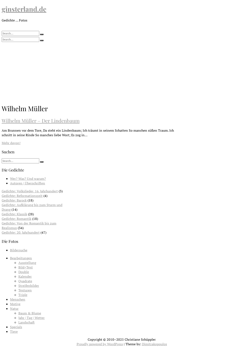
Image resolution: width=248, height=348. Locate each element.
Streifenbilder (28, 285)
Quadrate (25, 281)
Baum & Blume (29, 313)
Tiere (14, 331)
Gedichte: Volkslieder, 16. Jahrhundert (30, 191)
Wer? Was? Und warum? (28, 178)
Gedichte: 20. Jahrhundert (21, 232)
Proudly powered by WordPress (100, 344)
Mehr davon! (11, 143)
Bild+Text (25, 267)
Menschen (17, 299)
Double (23, 272)
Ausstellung (27, 262)
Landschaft (26, 322)
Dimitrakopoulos (154, 344)
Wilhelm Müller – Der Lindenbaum (41, 120)
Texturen (25, 290)
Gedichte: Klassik (14, 214)
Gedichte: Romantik (16, 218)
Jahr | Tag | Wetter (31, 317)
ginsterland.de (24, 8)
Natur (14, 308)
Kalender (25, 276)
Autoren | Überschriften (27, 183)
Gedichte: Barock (14, 200)
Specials (16, 327)
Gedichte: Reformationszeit (22, 195)
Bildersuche (18, 250)
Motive (15, 304)
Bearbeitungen (21, 258)
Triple (22, 295)
